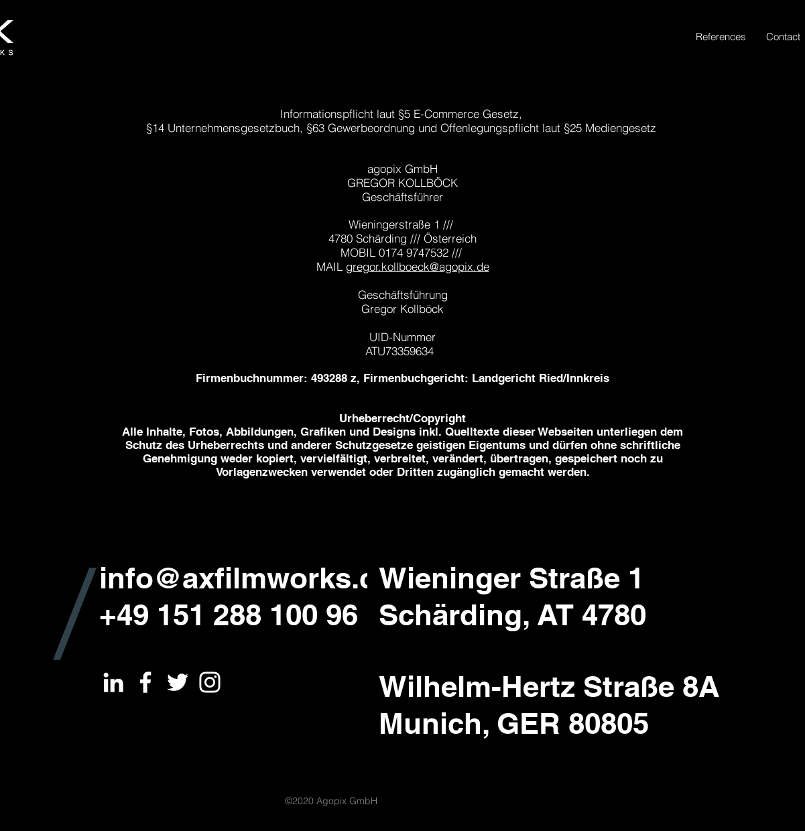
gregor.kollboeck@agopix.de (417, 266)
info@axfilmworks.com (259, 577)
